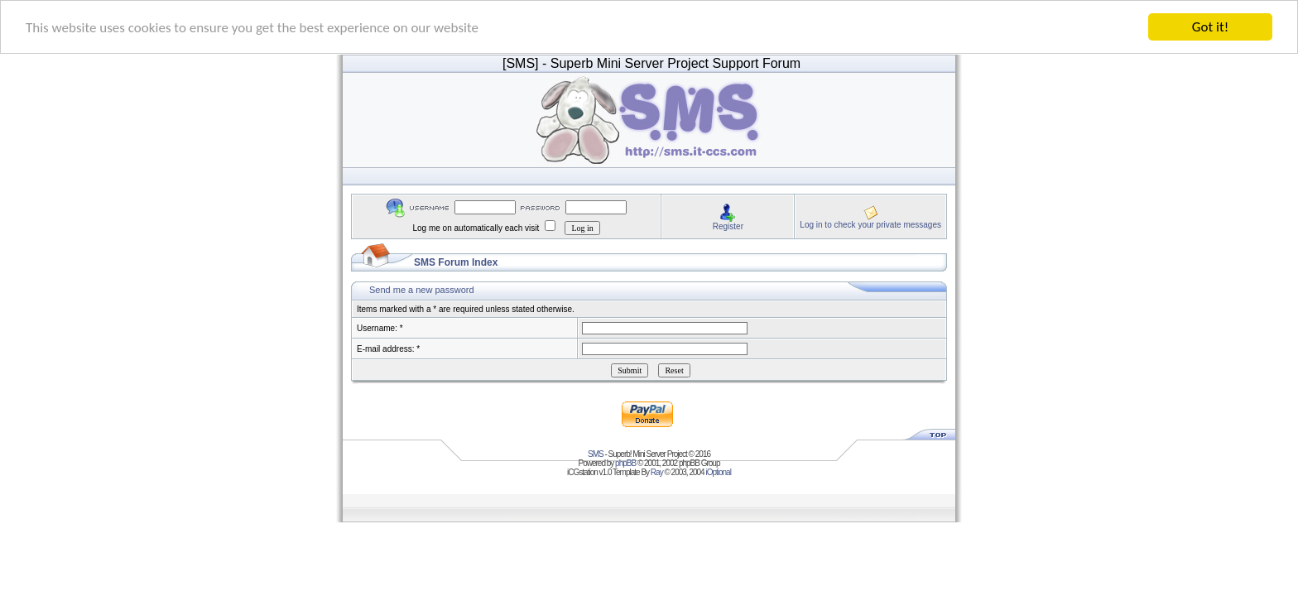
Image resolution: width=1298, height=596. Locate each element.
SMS (595, 454)
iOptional (717, 472)
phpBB (625, 463)
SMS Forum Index (456, 262)
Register (728, 225)
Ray (657, 472)
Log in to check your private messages (870, 223)
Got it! (1210, 27)
